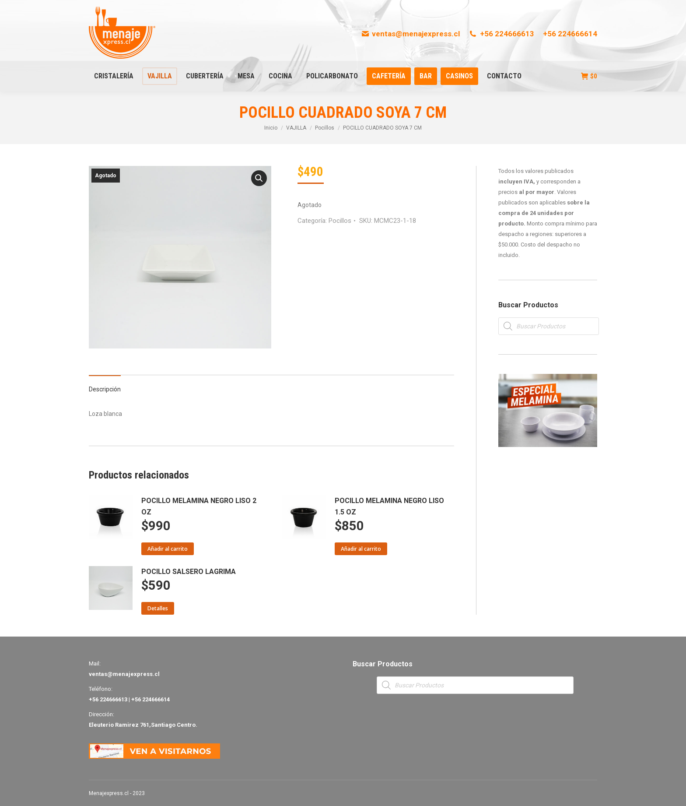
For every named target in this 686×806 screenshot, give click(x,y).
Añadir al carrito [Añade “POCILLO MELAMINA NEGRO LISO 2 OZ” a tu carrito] (167, 549)
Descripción (105, 389)
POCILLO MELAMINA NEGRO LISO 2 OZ (198, 506)
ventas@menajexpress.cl (410, 33)
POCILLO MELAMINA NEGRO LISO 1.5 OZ (389, 506)
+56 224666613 (501, 33)
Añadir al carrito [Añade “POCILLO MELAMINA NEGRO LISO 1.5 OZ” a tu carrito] (361, 549)
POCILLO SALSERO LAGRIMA (188, 571)
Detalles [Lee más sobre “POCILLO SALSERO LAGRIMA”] (157, 608)
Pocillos (340, 221)
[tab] (105, 385)
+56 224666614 (570, 33)
